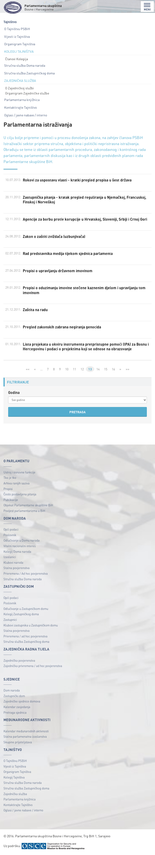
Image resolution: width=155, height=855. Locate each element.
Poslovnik (9, 536)
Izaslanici (9, 558)
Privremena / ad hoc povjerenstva (25, 637)
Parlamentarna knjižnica (22, 99)
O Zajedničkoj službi (19, 88)
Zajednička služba (15, 794)
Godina (14, 393)
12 (82, 370)
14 (98, 370)
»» (127, 370)
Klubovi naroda (13, 563)
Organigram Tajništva (19, 44)
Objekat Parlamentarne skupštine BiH (28, 506)
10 (66, 370)
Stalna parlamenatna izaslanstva (25, 737)
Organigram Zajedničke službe (27, 93)
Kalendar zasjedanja (16, 707)
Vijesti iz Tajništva (17, 36)
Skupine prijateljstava (17, 743)
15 (105, 370)
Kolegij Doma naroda (17, 552)
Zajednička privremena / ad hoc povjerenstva (32, 666)
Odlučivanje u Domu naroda (21, 541)
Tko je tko (9, 478)
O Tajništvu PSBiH (17, 29)
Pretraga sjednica (15, 713)
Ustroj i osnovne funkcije (19, 473)
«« (27, 370)
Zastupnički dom (14, 697)
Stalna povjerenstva (16, 568)
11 (74, 370)
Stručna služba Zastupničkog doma (29, 73)
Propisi (8, 489)
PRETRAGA (77, 412)
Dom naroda (11, 691)
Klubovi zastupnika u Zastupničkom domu (30, 626)
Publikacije (10, 500)
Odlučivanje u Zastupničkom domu (25, 609)
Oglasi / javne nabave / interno (25, 115)
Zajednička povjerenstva (19, 661)
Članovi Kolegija (16, 59)
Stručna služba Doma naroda (24, 65)
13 (90, 370)
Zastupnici (10, 620)
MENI (147, 7)
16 (113, 370)
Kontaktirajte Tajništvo (20, 107)
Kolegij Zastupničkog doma (21, 615)
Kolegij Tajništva (14, 778)
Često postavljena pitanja (19, 495)
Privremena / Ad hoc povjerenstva (25, 574)
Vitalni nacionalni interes (19, 547)
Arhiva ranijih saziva (16, 484)
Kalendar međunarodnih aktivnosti (26, 732)
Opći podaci (10, 530)
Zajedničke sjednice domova (21, 702)
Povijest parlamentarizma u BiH (24, 511)
